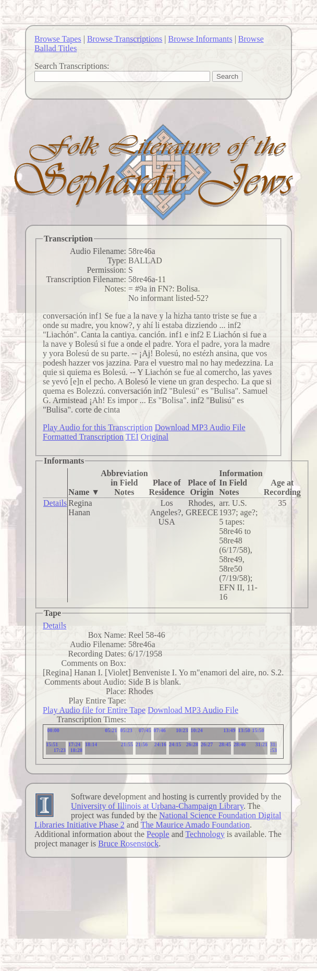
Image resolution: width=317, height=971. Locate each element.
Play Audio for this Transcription (98, 427)
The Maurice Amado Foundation (195, 824)
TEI (132, 436)
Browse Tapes (57, 38)
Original (154, 436)
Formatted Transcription (83, 436)
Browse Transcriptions (124, 38)
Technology (204, 834)
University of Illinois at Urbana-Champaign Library (157, 806)
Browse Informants (200, 38)
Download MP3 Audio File (200, 427)
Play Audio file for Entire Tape (94, 710)
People (158, 834)
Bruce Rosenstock (128, 843)
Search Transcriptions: (71, 66)
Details (55, 503)
